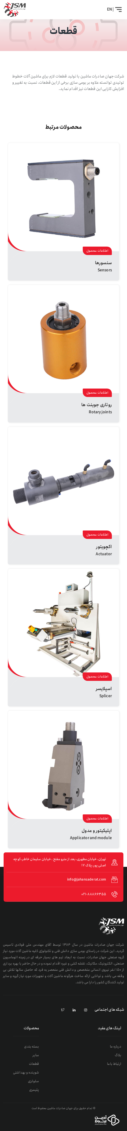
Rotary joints (100, 412)
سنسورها (103, 263)
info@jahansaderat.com (86, 879)
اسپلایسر (104, 688)
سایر (35, 1055)
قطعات (34, 1064)
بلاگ (118, 1055)
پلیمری (34, 1090)
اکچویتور (104, 546)
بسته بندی (31, 1046)
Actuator (104, 554)
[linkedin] (74, 1010)
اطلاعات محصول (97, 250)
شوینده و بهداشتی (26, 1072)
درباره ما (115, 1046)
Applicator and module (91, 838)
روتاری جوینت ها (96, 405)
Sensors (105, 270)
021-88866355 (93, 894)
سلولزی (33, 1081)
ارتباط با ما (114, 1064)
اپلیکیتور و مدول (97, 830)
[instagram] (86, 1010)
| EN (110, 9)
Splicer (105, 696)
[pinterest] (63, 1010)
